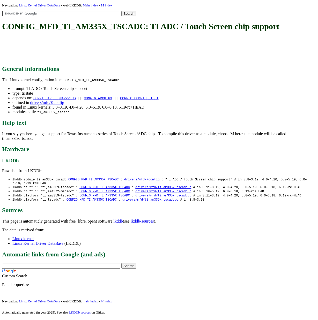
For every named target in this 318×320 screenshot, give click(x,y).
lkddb (118, 223)
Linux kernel (23, 241)
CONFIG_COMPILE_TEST (139, 98)
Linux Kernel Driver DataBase (39, 5)
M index (106, 5)
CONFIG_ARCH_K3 (98, 98)
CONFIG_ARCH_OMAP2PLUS (54, 98)
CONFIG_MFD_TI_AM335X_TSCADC (93, 179)
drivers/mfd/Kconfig (47, 102)
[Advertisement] (96, 48)
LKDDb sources (80, 314)
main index (90, 303)
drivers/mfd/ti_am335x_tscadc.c (163, 188)
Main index (90, 5)
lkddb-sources (142, 223)
